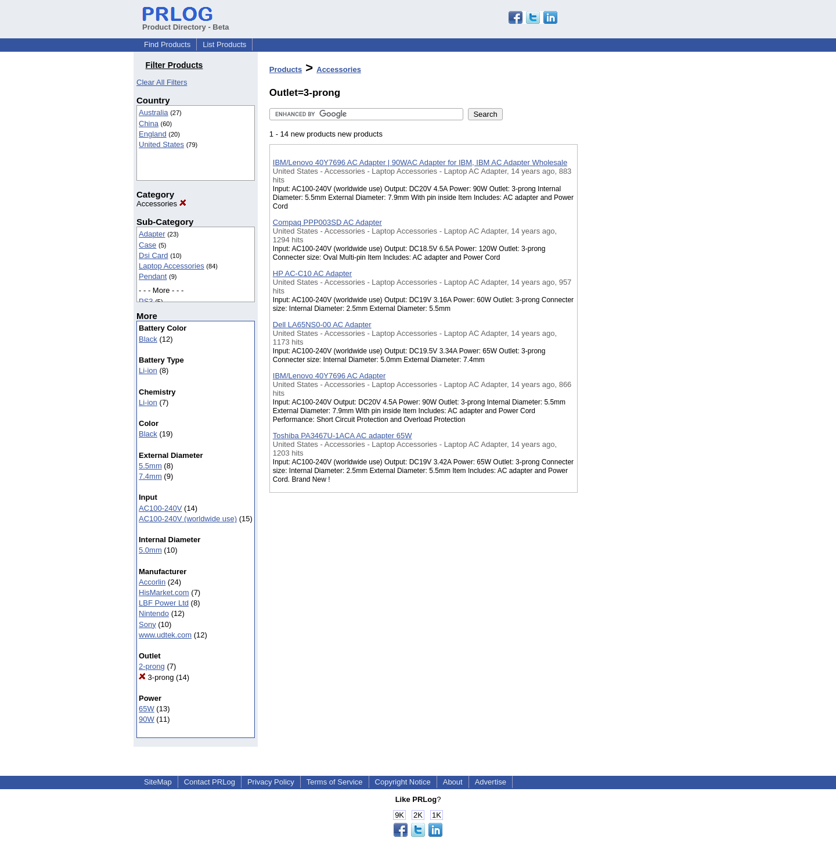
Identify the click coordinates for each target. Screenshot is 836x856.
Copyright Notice (403, 782)
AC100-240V (160, 508)
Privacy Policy (270, 782)
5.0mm (150, 550)
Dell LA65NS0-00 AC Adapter (322, 324)
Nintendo (154, 613)
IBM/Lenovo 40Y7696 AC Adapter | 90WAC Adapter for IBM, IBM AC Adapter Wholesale (420, 162)
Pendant (153, 276)
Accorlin (152, 582)
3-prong (156, 677)
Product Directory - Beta (185, 22)
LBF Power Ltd (164, 603)
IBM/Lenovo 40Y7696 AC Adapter (329, 375)
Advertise (490, 782)
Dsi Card (153, 255)
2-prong (152, 666)
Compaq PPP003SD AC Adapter (327, 222)
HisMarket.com (164, 592)
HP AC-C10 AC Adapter (312, 273)
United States (161, 144)
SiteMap (158, 782)
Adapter (152, 234)
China (148, 123)
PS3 (146, 301)
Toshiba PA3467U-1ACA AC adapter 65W (342, 435)
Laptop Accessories (171, 266)
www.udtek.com (165, 635)
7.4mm (150, 476)
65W (146, 708)
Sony (147, 624)
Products (285, 69)
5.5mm (150, 465)
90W (146, 719)
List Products (224, 44)
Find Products (167, 44)
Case (147, 245)
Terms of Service (335, 782)
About (453, 782)
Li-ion (148, 370)
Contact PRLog (209, 782)
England (153, 134)
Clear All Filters (161, 82)
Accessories (161, 203)
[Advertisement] (635, 301)
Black (148, 339)
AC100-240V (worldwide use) (188, 518)
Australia (153, 112)
